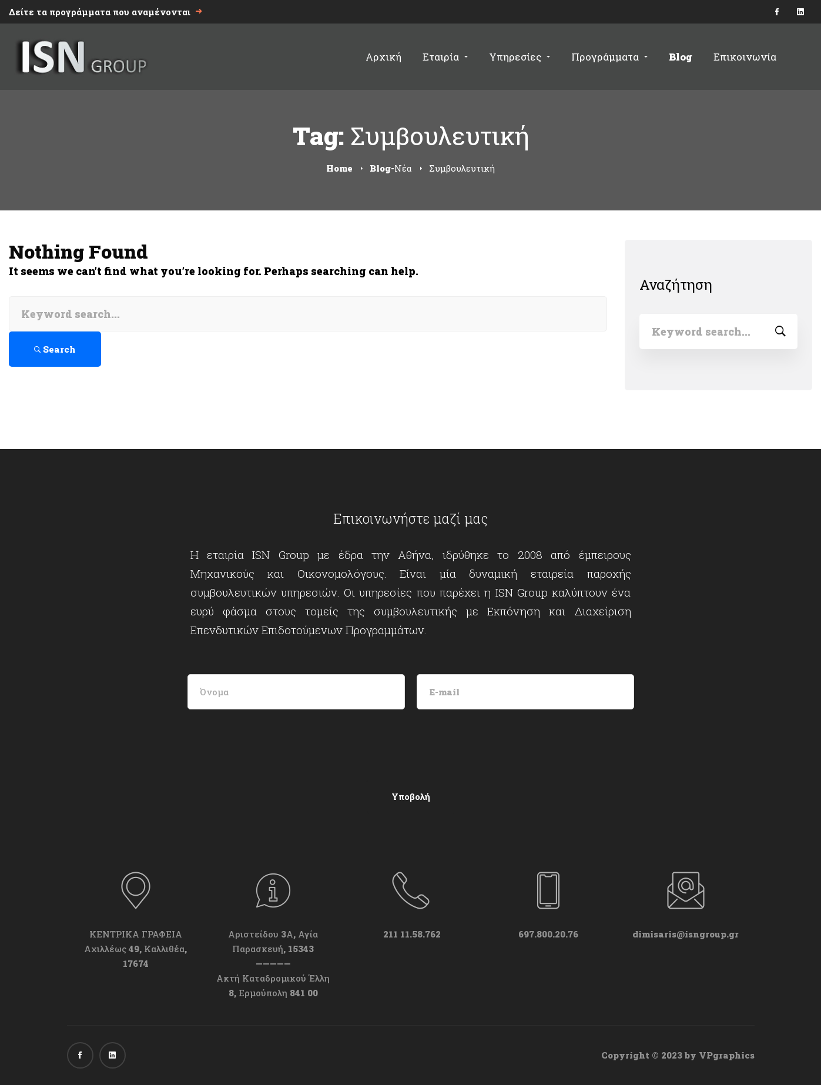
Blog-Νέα (391, 168)
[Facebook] (80, 1055)
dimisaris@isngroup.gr (685, 934)
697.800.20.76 (548, 934)
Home (339, 168)
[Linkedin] (112, 1055)
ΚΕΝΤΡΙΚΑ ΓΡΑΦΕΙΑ (135, 934)
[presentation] (279, 744)
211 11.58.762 (411, 934)
